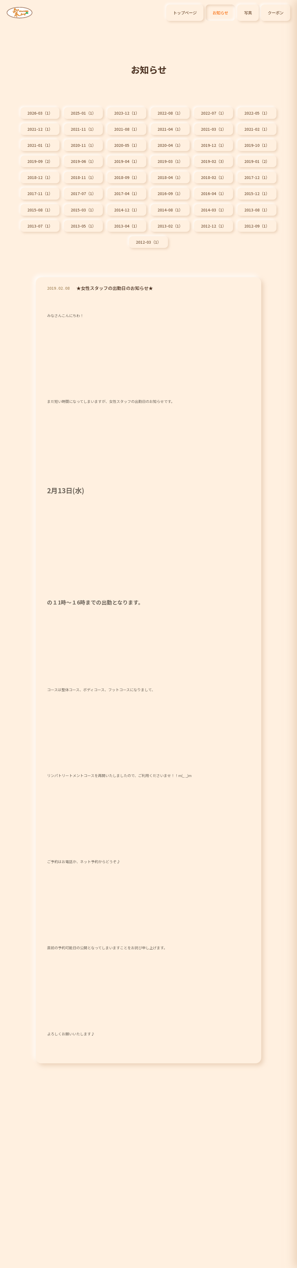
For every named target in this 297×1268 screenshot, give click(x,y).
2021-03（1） (213, 129)
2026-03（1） (40, 113)
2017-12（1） (257, 177)
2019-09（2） (40, 161)
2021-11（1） (83, 129)
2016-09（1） (170, 193)
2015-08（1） (40, 210)
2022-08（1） (170, 113)
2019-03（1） (170, 161)
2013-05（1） (83, 226)
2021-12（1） (40, 129)
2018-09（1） (126, 177)
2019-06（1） (83, 161)
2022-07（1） (213, 113)
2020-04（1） (170, 145)
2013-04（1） (126, 226)
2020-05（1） (126, 145)
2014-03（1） (213, 210)
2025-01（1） (83, 113)
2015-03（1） (83, 210)
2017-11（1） (40, 193)
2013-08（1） (257, 210)
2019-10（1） (257, 145)
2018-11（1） (83, 177)
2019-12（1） (213, 145)
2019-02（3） (213, 161)
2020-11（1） (83, 145)
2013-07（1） (40, 226)
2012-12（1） (213, 226)
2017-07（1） (83, 193)
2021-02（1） (257, 129)
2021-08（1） (126, 129)
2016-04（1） (213, 193)
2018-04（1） (170, 177)
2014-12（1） (126, 210)
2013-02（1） (170, 226)
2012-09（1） (257, 226)
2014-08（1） (170, 210)
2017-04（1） (126, 193)
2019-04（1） (126, 161)
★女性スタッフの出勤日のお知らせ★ (114, 290)
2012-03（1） (148, 242)
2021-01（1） (40, 145)
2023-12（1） (126, 113)
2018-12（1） (40, 177)
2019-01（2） (257, 161)
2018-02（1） (213, 177)
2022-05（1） (257, 113)
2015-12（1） (257, 193)
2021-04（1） (170, 129)
